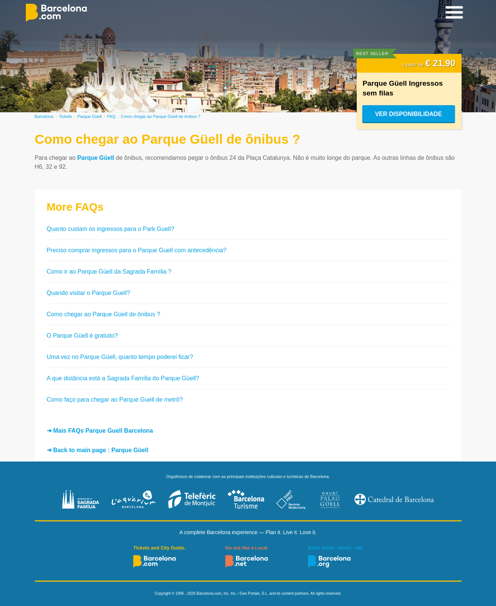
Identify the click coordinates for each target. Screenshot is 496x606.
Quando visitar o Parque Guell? (88, 293)
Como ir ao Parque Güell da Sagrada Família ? (109, 271)
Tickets (65, 116)
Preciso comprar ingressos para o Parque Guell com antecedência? (136, 250)
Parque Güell (89, 116)
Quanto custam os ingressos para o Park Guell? (110, 229)
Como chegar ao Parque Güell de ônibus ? (103, 314)
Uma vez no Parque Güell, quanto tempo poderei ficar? (120, 357)
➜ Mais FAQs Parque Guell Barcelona (100, 430)
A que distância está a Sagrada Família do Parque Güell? (123, 378)
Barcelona (44, 116)
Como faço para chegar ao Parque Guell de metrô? (115, 399)
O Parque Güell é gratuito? (82, 335)
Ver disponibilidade (408, 114)
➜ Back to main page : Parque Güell (98, 450)
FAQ (111, 116)
